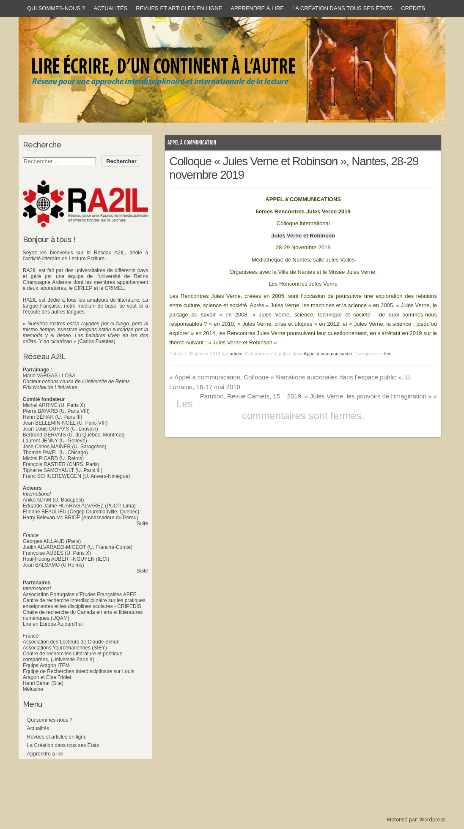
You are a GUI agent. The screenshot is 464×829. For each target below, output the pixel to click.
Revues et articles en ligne (179, 8)
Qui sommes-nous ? (56, 8)
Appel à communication (191, 142)
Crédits (413, 8)
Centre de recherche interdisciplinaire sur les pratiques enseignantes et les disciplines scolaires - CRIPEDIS (84, 603)
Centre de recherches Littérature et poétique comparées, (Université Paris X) (72, 657)
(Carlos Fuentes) (96, 341)
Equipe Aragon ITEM (46, 665)
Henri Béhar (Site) (43, 683)
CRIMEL (114, 288)
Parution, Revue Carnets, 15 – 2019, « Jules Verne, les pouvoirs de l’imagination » (318, 396)
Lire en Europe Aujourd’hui (52, 624)
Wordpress (432, 820)
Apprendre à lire (257, 8)
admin (236, 353)
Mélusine (33, 689)
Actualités (110, 8)
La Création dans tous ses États (342, 8)
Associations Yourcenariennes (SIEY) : (66, 648)
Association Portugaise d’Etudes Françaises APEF (79, 594)
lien (388, 353)
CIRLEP (83, 288)
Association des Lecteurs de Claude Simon (71, 642)
